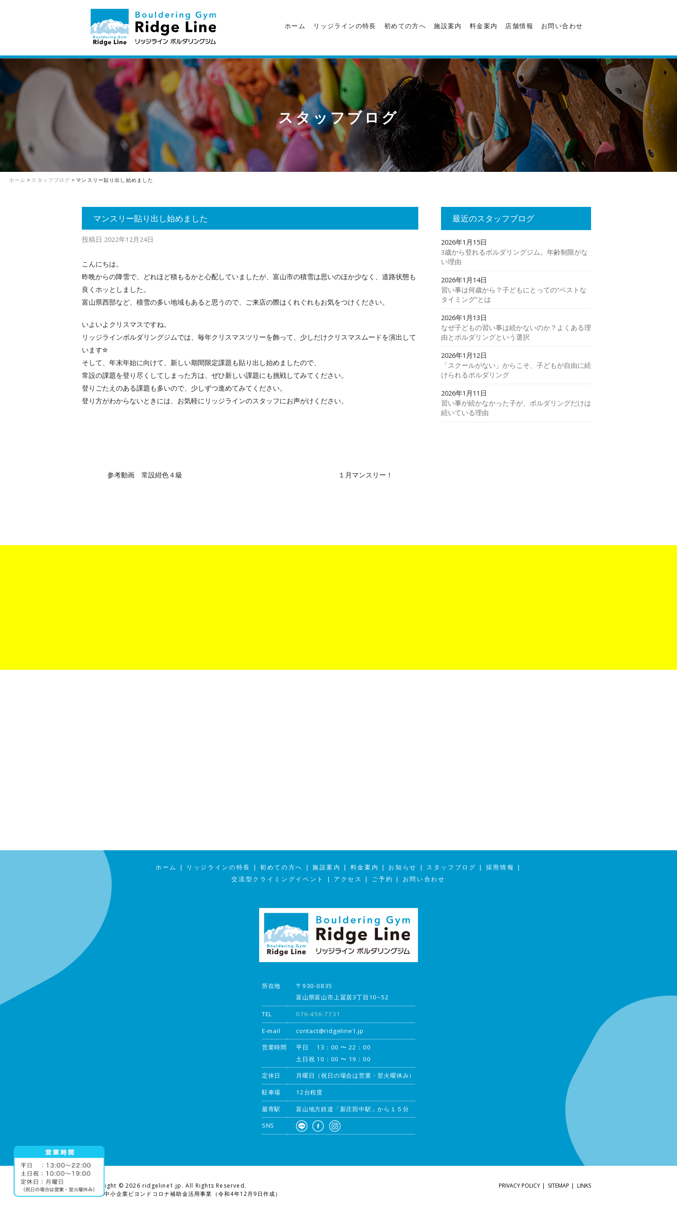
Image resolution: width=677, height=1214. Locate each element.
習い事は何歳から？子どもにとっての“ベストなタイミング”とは (514, 294)
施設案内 (448, 26)
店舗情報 (519, 26)
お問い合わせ (562, 26)
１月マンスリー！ (365, 474)
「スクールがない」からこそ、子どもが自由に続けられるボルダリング (516, 370)
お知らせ (402, 867)
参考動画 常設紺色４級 (144, 474)
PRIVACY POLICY (519, 1185)
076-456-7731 (318, 1014)
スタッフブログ (668, 179)
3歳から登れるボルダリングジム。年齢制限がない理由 (514, 256)
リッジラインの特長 (344, 26)
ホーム (295, 26)
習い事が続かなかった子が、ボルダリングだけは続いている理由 (516, 407)
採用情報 (500, 867)
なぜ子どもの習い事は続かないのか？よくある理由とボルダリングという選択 (516, 332)
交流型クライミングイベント (277, 879)
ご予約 (382, 879)
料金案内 (484, 26)
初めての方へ (405, 26)
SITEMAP (558, 1185)
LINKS (584, 1185)
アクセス (668, 251)
